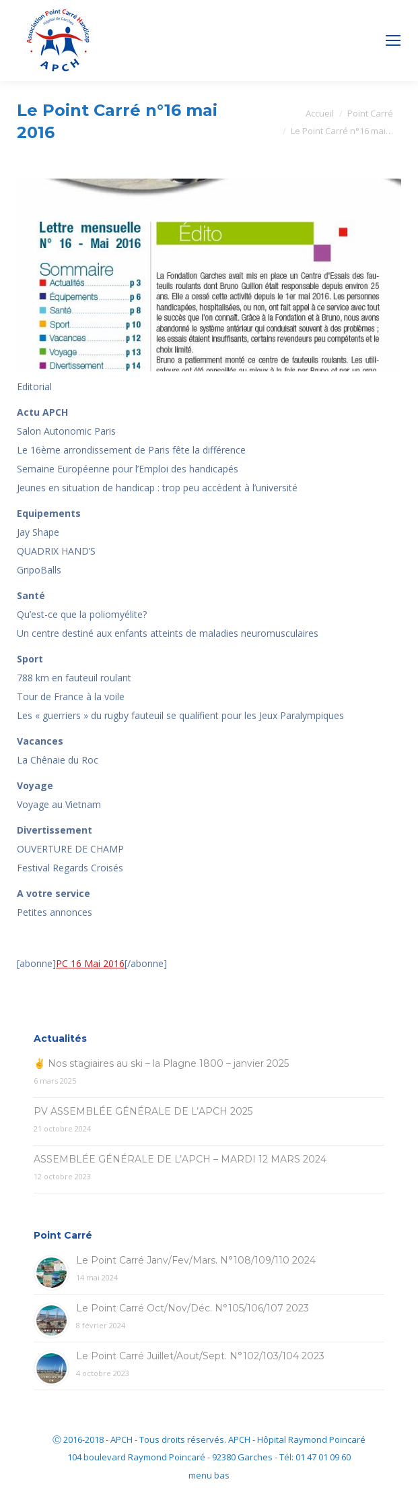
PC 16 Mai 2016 (90, 963)
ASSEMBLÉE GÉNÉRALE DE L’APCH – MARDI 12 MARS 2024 (180, 1159)
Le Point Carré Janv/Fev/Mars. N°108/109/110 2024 (196, 1260)
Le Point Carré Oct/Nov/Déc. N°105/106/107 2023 (192, 1308)
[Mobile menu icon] (393, 40)
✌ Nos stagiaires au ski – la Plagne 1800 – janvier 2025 (161, 1063)
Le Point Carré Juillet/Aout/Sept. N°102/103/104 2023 (200, 1356)
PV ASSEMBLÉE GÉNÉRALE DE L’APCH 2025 (143, 1111)
